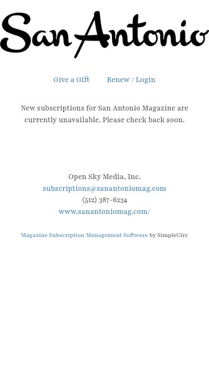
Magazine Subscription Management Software (84, 235)
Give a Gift (72, 80)
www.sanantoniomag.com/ (104, 212)
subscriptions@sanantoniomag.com (105, 189)
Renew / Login (131, 80)
